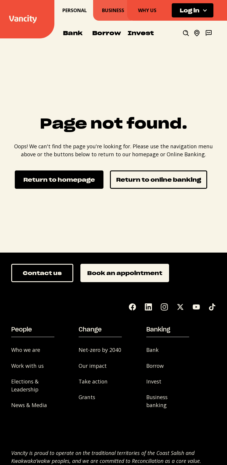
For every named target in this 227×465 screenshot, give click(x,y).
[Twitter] (180, 306)
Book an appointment (124, 273)
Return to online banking (158, 179)
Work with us (27, 365)
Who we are (25, 349)
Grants (87, 397)
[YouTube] (196, 306)
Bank (152, 349)
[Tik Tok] (212, 306)
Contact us (42, 273)
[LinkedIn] (148, 306)
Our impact (93, 365)
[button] (192, 10)
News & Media (29, 405)
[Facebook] (132, 306)
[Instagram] (164, 306)
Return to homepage (59, 179)
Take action (93, 381)
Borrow (155, 365)
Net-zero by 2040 (100, 349)
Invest (153, 381)
